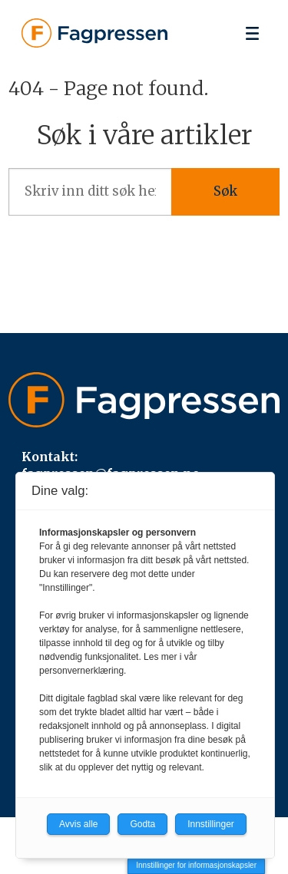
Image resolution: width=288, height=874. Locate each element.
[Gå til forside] (94, 33)
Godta (142, 824)
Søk (225, 191)
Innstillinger (210, 824)
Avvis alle (78, 824)
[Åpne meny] (252, 33)
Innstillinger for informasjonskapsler (196, 865)
